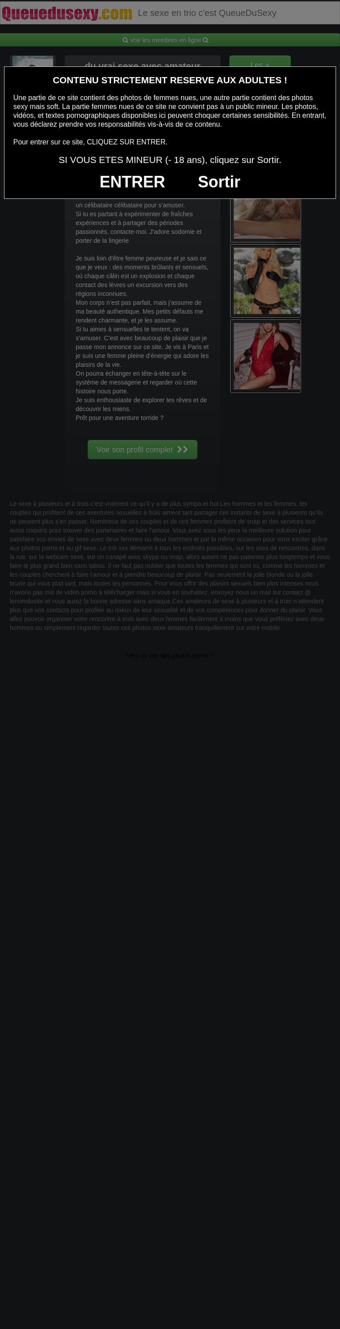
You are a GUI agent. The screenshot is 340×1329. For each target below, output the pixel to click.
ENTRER (132, 182)
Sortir (219, 182)
